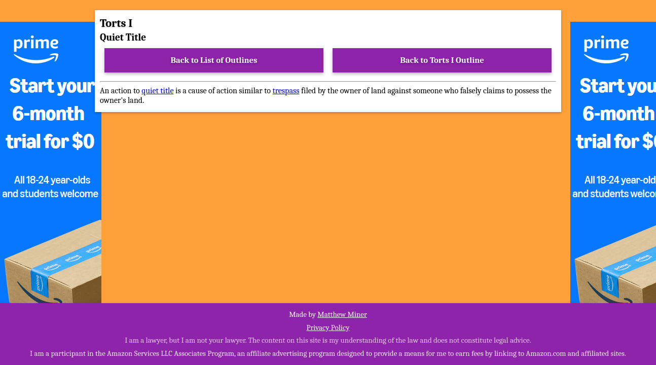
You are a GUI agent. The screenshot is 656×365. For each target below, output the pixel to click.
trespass (285, 90)
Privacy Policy (327, 327)
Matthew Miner (342, 314)
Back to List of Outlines (214, 60)
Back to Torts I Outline (442, 60)
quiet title (157, 90)
